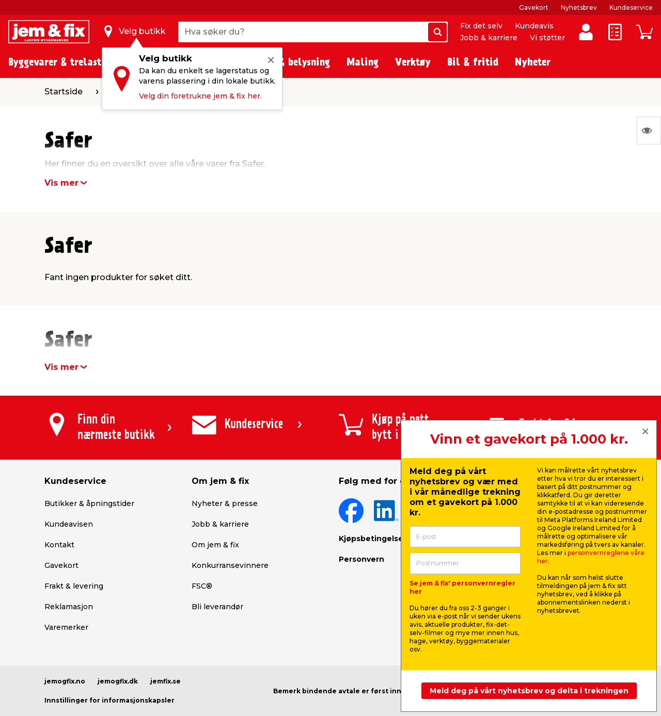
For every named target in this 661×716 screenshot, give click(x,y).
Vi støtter (547, 37)
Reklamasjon (68, 606)
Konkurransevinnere (230, 565)
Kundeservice (631, 7)
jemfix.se (165, 681)
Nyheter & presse (225, 503)
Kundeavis (534, 25)
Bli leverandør (217, 606)
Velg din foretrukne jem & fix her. (200, 96)
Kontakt (59, 544)
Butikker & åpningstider (89, 503)
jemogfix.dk (118, 681)
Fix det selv (481, 25)
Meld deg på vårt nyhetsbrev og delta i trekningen (529, 690)
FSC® (202, 586)
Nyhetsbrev (579, 7)
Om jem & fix (215, 544)
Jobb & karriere (488, 37)
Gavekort (533, 7)
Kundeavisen (68, 524)
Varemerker (66, 627)
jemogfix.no (64, 681)
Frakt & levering (73, 586)
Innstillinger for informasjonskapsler (109, 700)
